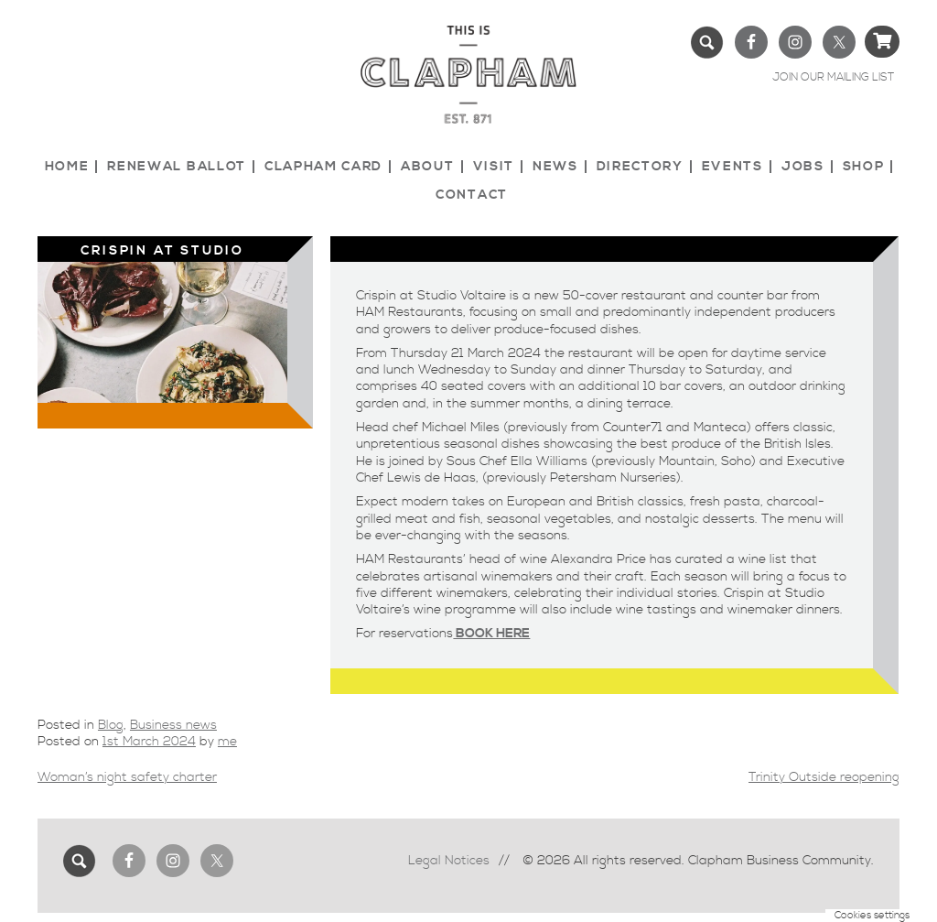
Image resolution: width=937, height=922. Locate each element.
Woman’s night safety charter (127, 777)
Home (67, 166)
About (427, 166)
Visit (493, 166)
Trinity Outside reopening (824, 777)
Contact (472, 195)
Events (732, 166)
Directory (640, 166)
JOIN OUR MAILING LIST (833, 77)
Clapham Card (323, 166)
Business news (173, 725)
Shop (864, 166)
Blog (111, 725)
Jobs (802, 166)
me (227, 741)
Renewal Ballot (176, 166)
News (555, 166)
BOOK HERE (491, 633)
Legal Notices (449, 860)
